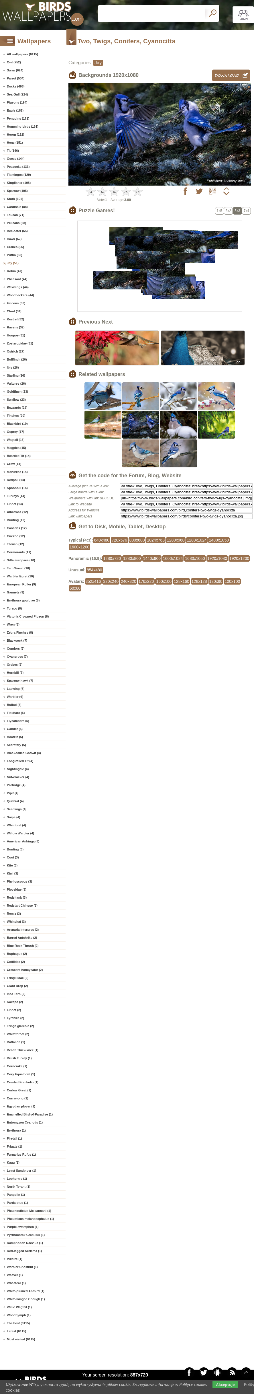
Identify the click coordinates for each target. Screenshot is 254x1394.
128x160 (181, 581)
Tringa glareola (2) (20, 1026)
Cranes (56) (15, 247)
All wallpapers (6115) (22, 54)
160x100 (164, 581)
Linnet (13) (15, 504)
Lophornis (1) (17, 1178)
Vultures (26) (16, 383)
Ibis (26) (13, 367)
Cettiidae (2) (16, 961)
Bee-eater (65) (17, 231)
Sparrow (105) (17, 190)
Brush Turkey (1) (19, 1058)
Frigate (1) (14, 1146)
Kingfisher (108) (19, 182)
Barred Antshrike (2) (22, 937)
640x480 (101, 540)
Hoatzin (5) (15, 737)
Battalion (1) (16, 1042)
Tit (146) (13, 150)
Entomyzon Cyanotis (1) (25, 1122)
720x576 (119, 540)
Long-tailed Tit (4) (20, 761)
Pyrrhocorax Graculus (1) (26, 1235)
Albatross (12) (17, 512)
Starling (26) (16, 375)
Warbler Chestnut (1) (22, 1267)
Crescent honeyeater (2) (25, 969)
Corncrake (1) (17, 1066)
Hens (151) (15, 142)
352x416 (93, 581)
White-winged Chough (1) (26, 1299)
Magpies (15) (16, 447)
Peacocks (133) (18, 166)
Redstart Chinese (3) (22, 905)
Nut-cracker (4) (18, 777)
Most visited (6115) (21, 1339)
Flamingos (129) (19, 174)
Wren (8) (13, 624)
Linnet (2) (14, 1010)
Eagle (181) (15, 110)
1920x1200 (239, 558)
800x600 (137, 540)
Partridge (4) (16, 785)
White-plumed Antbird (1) (25, 1291)
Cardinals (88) (17, 207)
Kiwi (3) (12, 873)
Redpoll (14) (16, 480)
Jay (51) (13, 263)
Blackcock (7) (17, 640)
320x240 (111, 581)
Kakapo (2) (15, 1002)
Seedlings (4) (16, 809)
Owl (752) (14, 62)
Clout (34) (14, 311)
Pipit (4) (12, 793)
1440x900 (152, 558)
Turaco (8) (14, 608)
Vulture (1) (14, 1259)
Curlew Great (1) (19, 1090)
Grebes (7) (14, 664)
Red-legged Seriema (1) (24, 1251)
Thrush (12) (15, 544)
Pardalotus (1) (17, 1202)
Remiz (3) (14, 913)
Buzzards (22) (17, 407)
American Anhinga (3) (23, 841)
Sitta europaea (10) (21, 560)
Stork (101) (15, 198)
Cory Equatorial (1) (21, 1074)
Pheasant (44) (17, 279)
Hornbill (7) (15, 672)
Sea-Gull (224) (17, 94)
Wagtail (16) (15, 439)
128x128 (199, 581)
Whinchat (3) (16, 921)
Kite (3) (12, 865)
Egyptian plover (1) (21, 1106)
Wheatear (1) (16, 1283)
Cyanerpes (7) (17, 656)
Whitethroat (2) (18, 1034)
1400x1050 (219, 540)
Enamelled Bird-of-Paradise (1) (30, 1114)
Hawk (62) (14, 239)
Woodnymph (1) (19, 1315)
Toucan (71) (15, 215)
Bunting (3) (15, 849)
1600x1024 (173, 558)
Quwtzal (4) (15, 801)
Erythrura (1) (16, 1130)
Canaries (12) (17, 528)
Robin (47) (14, 271)
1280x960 (176, 540)
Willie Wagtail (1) (19, 1307)
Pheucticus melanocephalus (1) (30, 1218)
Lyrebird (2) (15, 1018)
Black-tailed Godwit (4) (24, 753)
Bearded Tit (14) (19, 455)
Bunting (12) (16, 520)
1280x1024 (197, 540)
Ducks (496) (16, 86)
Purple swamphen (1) (23, 1226)
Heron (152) (15, 134)
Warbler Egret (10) (20, 576)
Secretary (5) (16, 745)
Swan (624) (15, 70)
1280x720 (112, 558)
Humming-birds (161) (22, 126)
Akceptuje (225, 1384)
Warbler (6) (15, 696)
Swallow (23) (16, 399)
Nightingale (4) (18, 769)
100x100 (232, 581)
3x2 (228, 211)
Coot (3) (13, 857)
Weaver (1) (15, 1275)
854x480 (94, 570)
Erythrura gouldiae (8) (23, 600)
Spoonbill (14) (17, 488)
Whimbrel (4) (16, 825)
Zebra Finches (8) (20, 632)
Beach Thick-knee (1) (22, 1050)
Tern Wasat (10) (18, 568)
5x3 (237, 211)
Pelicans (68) (16, 223)
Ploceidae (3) (16, 889)
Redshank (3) (17, 897)
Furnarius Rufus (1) (21, 1154)
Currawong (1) (17, 1098)
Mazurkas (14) (17, 472)
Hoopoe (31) (16, 335)
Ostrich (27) (15, 351)
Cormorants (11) (19, 552)
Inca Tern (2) (16, 994)
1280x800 (132, 558)
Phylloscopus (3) (19, 881)
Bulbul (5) (14, 704)
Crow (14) (14, 464)
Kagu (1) (13, 1162)
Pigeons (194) (17, 102)
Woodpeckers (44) (20, 295)
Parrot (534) (15, 78)
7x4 (246, 211)
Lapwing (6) (15, 688)
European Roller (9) (21, 584)
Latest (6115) (16, 1331)
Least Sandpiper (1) (21, 1170)
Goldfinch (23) (17, 391)
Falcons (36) (16, 303)
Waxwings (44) (18, 287)
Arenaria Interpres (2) (23, 929)
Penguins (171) (18, 118)
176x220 (146, 581)
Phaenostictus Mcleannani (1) (29, 1210)
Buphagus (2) (17, 953)
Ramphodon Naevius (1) (25, 1243)
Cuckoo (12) (16, 536)
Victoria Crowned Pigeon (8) (28, 616)
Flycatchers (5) (18, 721)
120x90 (216, 581)
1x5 (219, 211)
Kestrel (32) (15, 319)
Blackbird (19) (17, 423)
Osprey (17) (15, 431)
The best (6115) (18, 1323)
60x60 (75, 588)
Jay (98, 62)
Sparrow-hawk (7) (20, 680)
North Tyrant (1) (18, 1186)
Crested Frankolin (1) (22, 1082)
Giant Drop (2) (17, 986)
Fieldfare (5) (16, 712)
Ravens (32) (16, 327)
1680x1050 (195, 558)
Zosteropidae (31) (20, 343)
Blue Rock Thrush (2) (23, 945)
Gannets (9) (15, 592)
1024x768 (156, 540)
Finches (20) (16, 415)
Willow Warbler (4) (20, 833)
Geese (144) (16, 158)
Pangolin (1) (16, 1194)
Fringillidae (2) (17, 978)
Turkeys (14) (16, 496)
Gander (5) (15, 729)
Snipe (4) (13, 817)
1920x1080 (217, 558)
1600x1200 (79, 547)
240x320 (128, 581)
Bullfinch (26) (17, 359)
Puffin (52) (14, 255)
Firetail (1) (14, 1138)
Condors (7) (16, 648)
